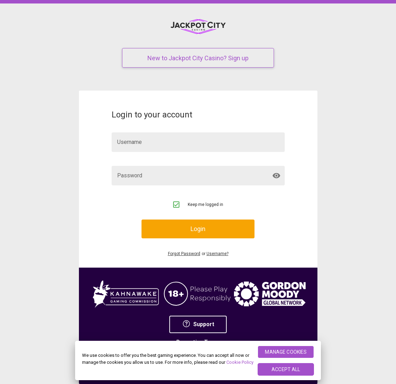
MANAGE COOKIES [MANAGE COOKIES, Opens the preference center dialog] (286, 352)
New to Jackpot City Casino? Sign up (198, 58)
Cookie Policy (239, 362)
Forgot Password (184, 254)
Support (198, 324)
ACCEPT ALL (286, 369)
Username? (217, 254)
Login (198, 228)
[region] (198, 360)
